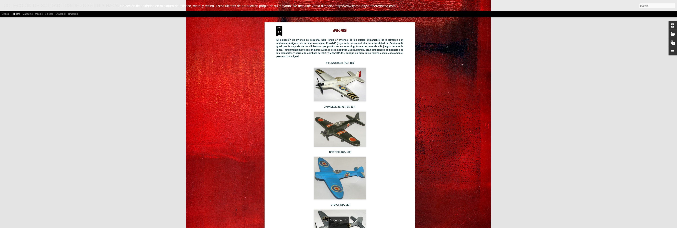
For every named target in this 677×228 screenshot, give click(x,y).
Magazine (28, 13)
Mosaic (38, 13)
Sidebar (49, 13)
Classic (5, 13)
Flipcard (16, 13)
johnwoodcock (377, 226)
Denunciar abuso (416, 226)
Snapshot (60, 13)
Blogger (404, 226)
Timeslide (73, 13)
